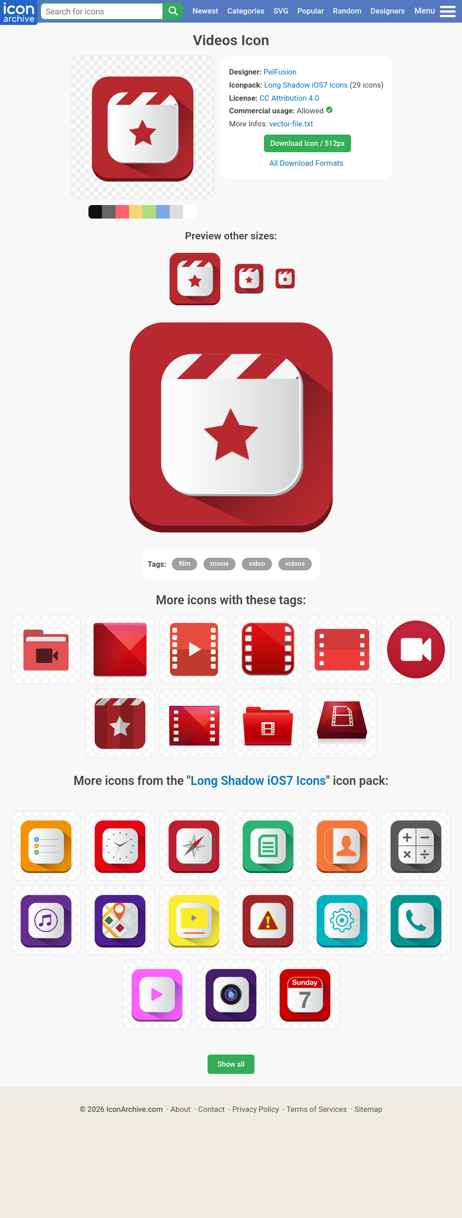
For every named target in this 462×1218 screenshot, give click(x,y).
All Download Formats (306, 163)
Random (347, 10)
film (184, 564)
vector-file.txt (291, 123)
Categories (246, 10)
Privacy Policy (255, 1109)
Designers (387, 10)
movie (219, 564)
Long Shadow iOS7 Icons (306, 84)
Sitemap (369, 1109)
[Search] (172, 11)
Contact (211, 1109)
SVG (280, 10)
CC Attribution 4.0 (289, 98)
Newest (205, 10)
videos (295, 564)
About (181, 1109)
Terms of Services (316, 1109)
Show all (231, 1064)
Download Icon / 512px (307, 143)
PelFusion (279, 71)
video (257, 564)
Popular (310, 10)
